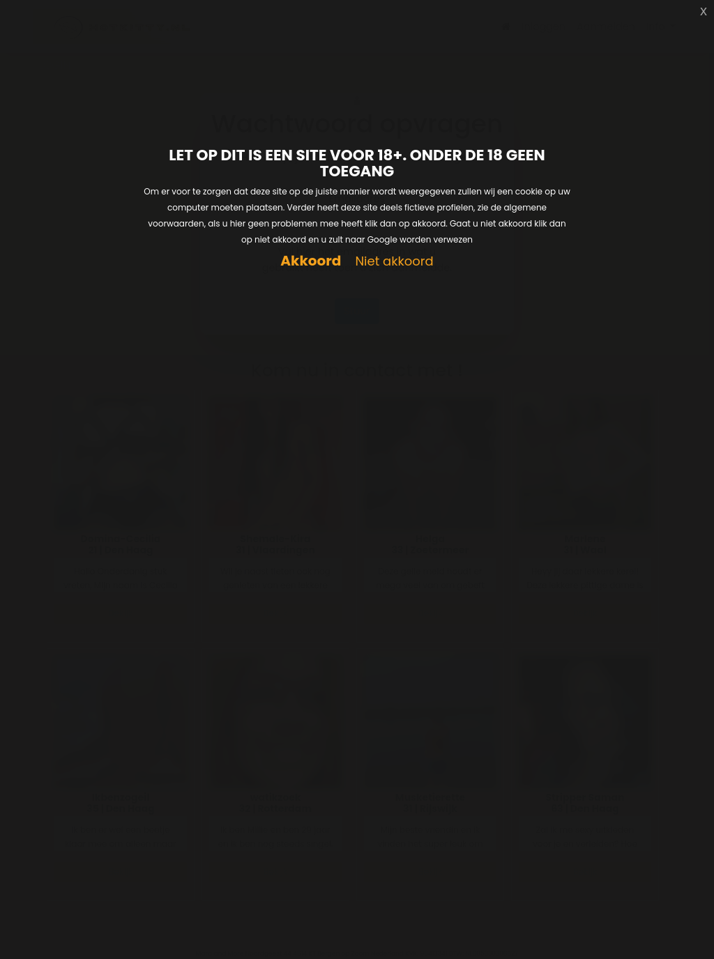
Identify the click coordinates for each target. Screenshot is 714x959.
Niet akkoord (394, 262)
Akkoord (310, 261)
